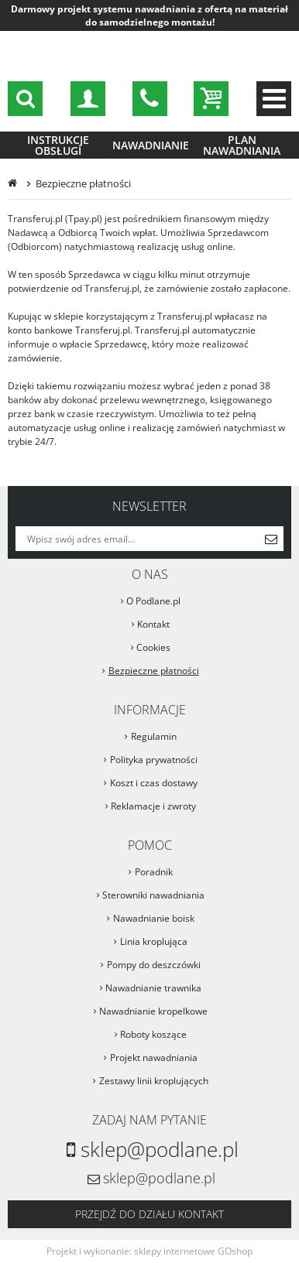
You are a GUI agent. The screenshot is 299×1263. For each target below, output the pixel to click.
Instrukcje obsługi (58, 145)
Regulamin (154, 736)
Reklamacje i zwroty (153, 806)
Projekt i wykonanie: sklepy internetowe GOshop (149, 1251)
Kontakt (153, 624)
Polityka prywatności (154, 759)
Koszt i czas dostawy (154, 782)
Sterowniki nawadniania (153, 895)
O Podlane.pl (153, 601)
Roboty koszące (153, 1034)
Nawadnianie (150, 145)
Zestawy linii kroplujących (153, 1080)
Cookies (153, 647)
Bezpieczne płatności (153, 670)
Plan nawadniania (241, 145)
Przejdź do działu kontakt (149, 1214)
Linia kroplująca (153, 941)
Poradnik (154, 871)
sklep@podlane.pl (149, 98)
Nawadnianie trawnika (153, 987)
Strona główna (14, 183)
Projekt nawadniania (154, 1057)
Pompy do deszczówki (154, 964)
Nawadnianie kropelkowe (153, 1011)
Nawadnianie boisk (153, 918)
